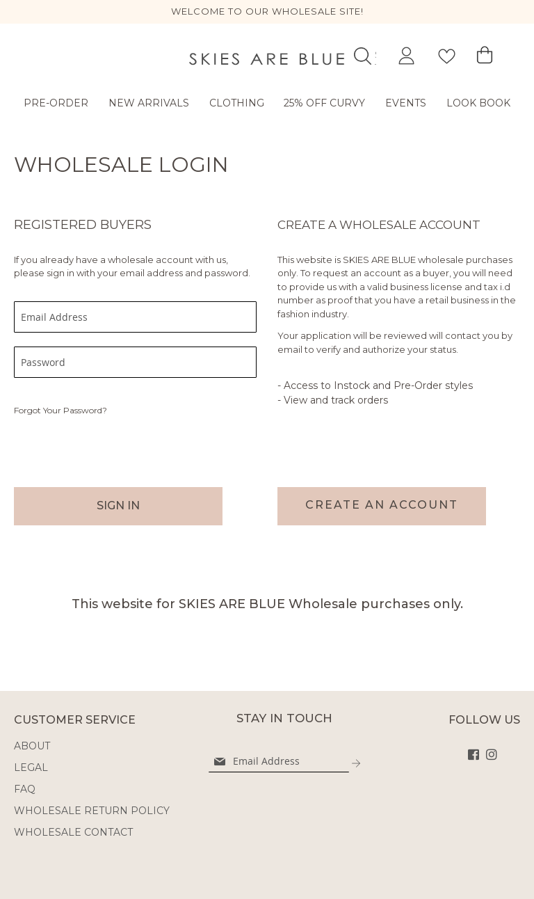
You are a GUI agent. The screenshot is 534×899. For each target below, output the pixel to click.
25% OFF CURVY (324, 103)
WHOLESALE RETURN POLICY (92, 810)
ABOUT (32, 746)
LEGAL (31, 767)
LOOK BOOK (478, 103)
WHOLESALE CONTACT (73, 832)
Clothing (236, 103)
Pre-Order (56, 103)
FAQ (24, 789)
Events (405, 103)
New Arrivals (148, 103)
